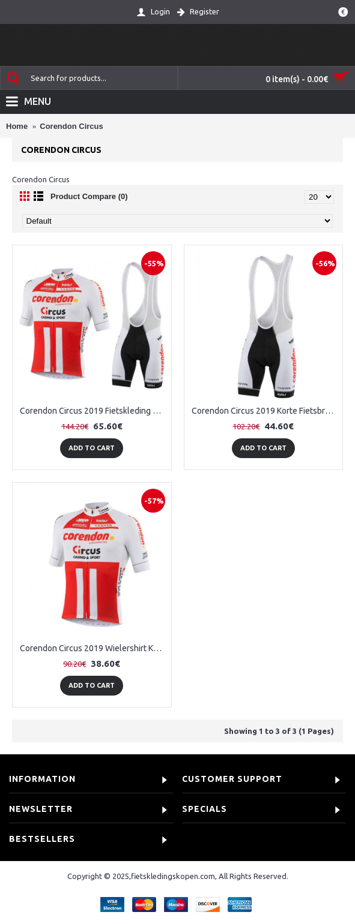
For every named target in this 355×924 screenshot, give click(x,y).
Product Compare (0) (89, 196)
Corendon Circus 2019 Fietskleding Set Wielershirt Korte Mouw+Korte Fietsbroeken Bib (94, 411)
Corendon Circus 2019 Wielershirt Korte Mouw (94, 648)
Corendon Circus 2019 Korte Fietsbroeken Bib (266, 411)
